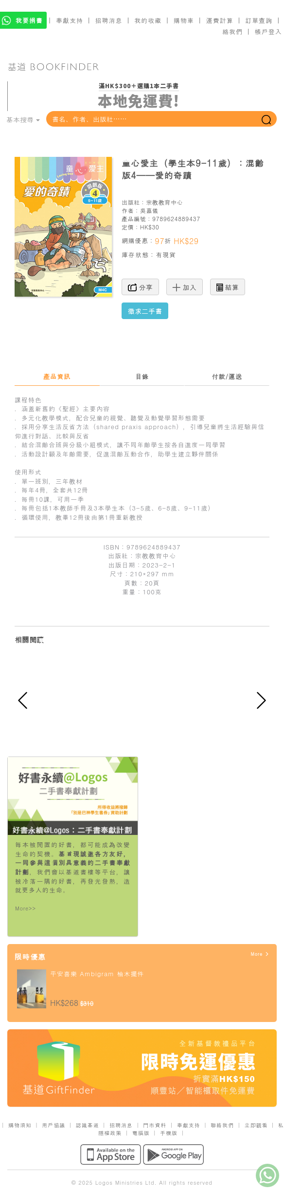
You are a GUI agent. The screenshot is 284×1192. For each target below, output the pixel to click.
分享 (140, 287)
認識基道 (87, 1125)
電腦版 (141, 1132)
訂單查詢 (258, 20)
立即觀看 (255, 1125)
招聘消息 (109, 20)
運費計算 (219, 20)
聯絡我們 (222, 1125)
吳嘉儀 (149, 210)
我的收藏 (147, 20)
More (259, 954)
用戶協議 (53, 1125)
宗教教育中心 (164, 202)
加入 (184, 287)
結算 (227, 287)
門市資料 (154, 1125)
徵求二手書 (145, 311)
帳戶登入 (268, 31)
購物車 (184, 20)
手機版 (169, 1132)
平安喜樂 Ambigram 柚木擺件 (97, 973)
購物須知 (20, 1125)
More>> (25, 908)
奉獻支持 (69, 20)
